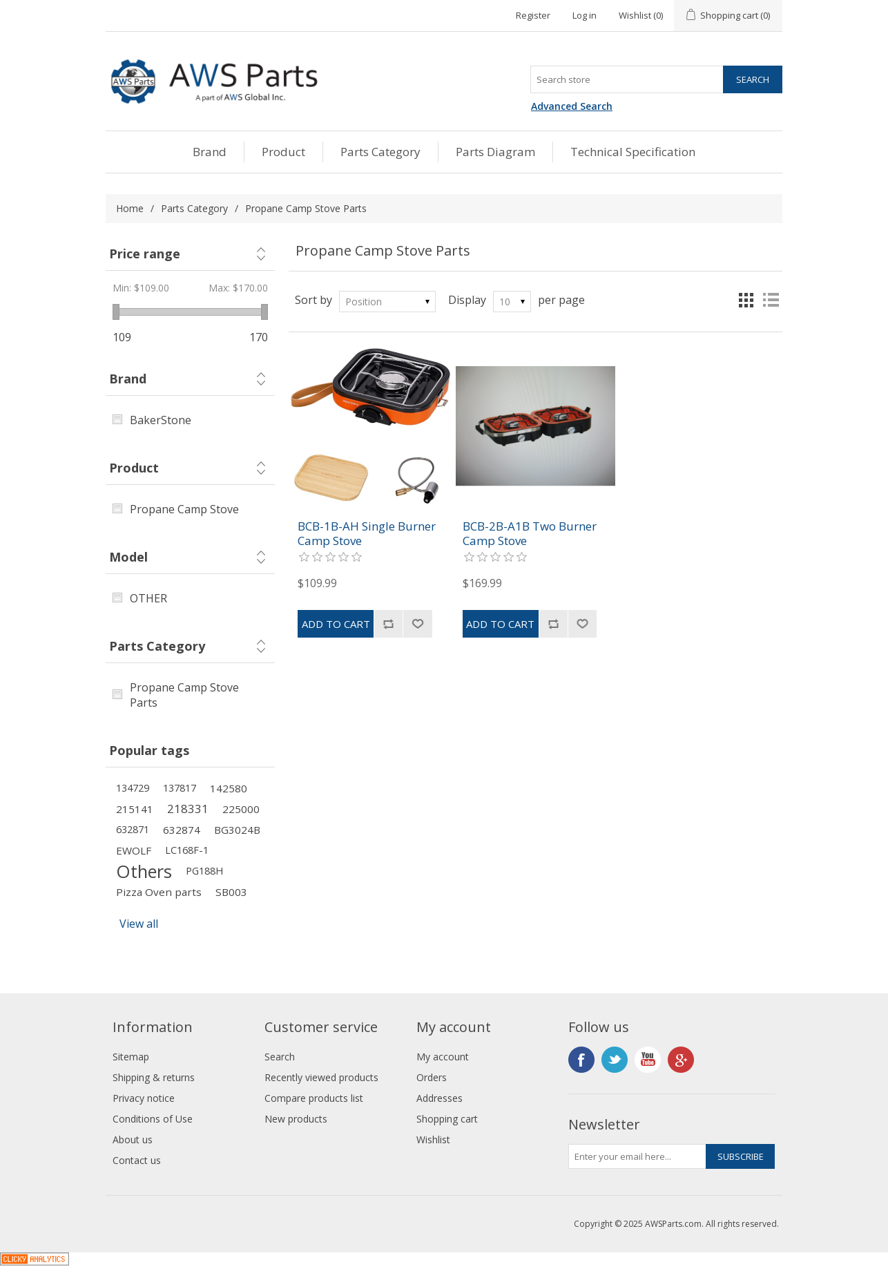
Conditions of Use (153, 1118)
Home (130, 208)
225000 (241, 809)
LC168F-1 (187, 850)
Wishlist (433, 1139)
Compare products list (313, 1098)
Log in (584, 15)
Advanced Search (571, 106)
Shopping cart (447, 1118)
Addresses (439, 1098)
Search (279, 1056)
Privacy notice (144, 1098)
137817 (179, 787)
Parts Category (380, 152)
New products (295, 1118)
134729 (132, 787)
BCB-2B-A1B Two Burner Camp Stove (530, 533)
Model (128, 556)
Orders (431, 1077)
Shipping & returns (154, 1077)
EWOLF (133, 850)
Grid (745, 300)
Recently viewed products (321, 1077)
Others (144, 871)
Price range (144, 253)
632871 (132, 829)
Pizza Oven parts (159, 892)
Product (283, 152)
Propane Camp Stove (184, 509)
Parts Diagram (495, 152)
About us (133, 1139)
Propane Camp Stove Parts (184, 695)
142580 (228, 788)
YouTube (648, 1060)
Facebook (581, 1060)
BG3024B (237, 830)
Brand (209, 152)
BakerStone (160, 420)
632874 (181, 830)
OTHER (148, 598)
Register (533, 15)
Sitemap (131, 1056)
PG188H (204, 870)
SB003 (231, 892)
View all (138, 923)
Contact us (137, 1160)
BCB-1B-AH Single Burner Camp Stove (367, 533)
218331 (188, 809)
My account (442, 1056)
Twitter (614, 1060)
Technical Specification (632, 152)
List (770, 300)
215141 (134, 809)
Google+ (681, 1060)
